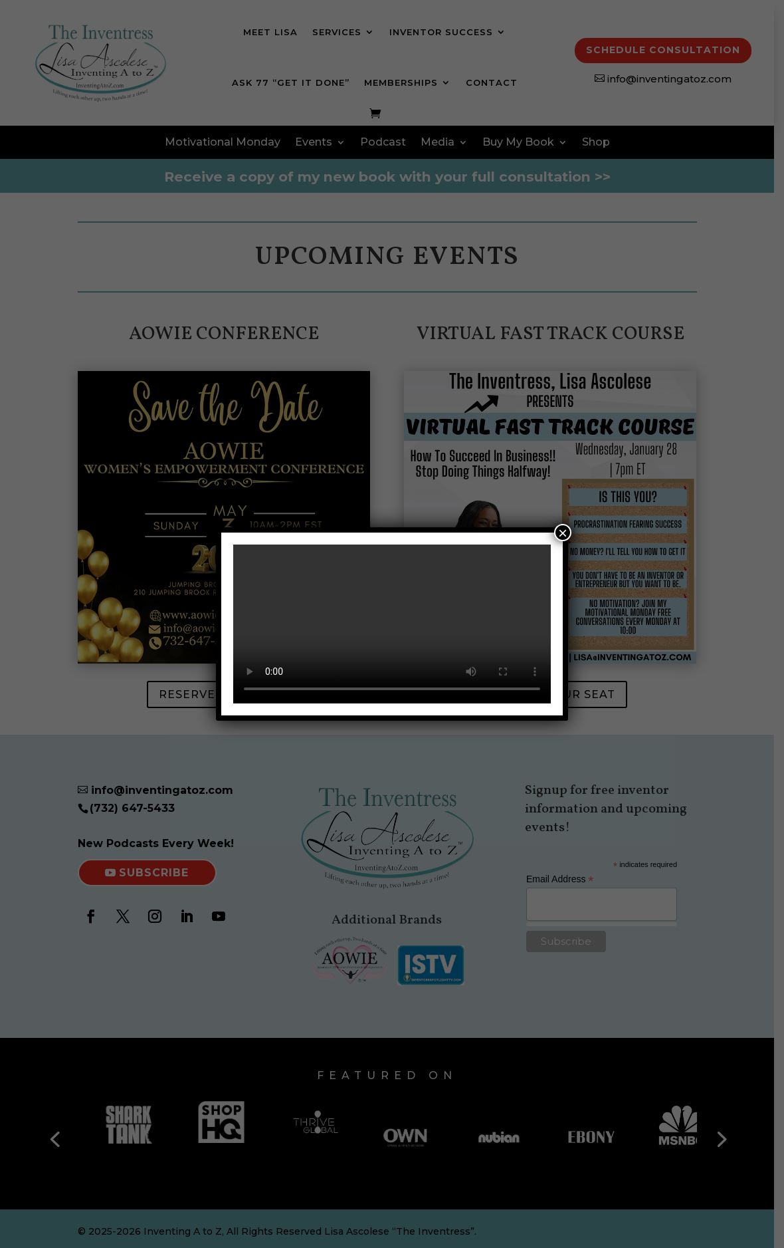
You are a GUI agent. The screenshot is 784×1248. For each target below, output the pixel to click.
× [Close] (562, 532)
